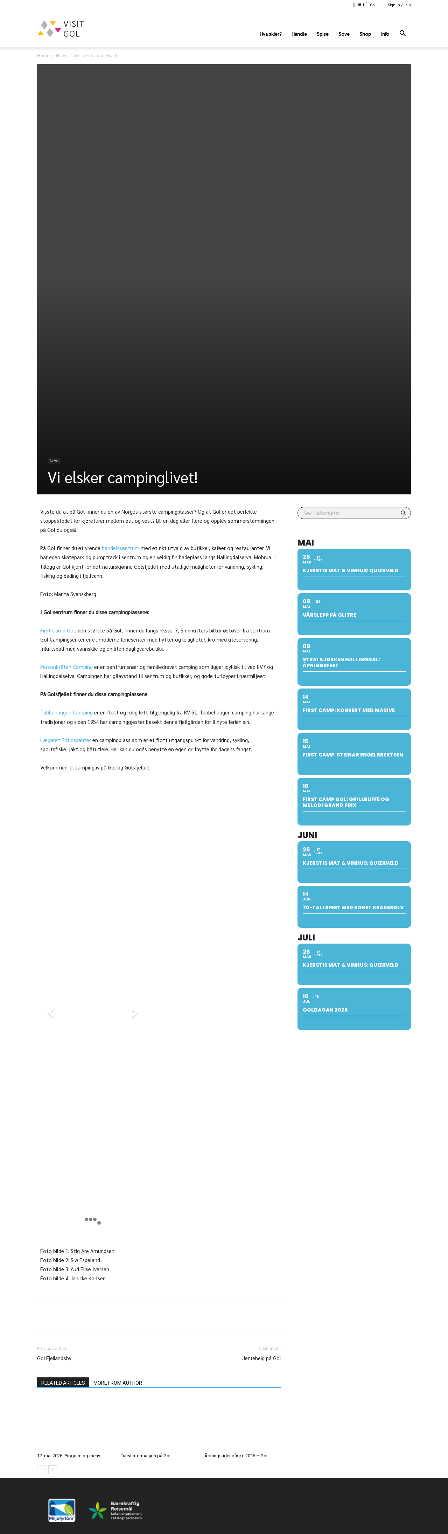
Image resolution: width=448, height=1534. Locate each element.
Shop (365, 33)
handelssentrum (120, 548)
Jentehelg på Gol (261, 1332)
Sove (344, 33)
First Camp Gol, (58, 630)
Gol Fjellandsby (54, 1332)
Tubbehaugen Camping (67, 712)
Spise (323, 33)
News (61, 56)
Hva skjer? (271, 33)
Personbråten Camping (66, 666)
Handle (299, 33)
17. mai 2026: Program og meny (68, 1429)
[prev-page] (41, 1443)
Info (385, 33)
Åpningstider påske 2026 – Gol (235, 1429)
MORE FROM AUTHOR (117, 1357)
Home (43, 56)
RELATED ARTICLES (63, 1357)
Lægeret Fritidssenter (65, 740)
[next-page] (52, 1443)
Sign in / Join (399, 4)
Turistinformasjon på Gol (145, 1429)
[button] (402, 34)
